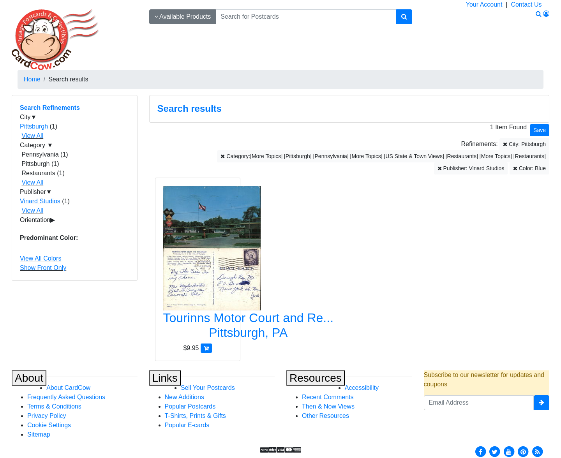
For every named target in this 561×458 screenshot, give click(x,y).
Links (165, 378)
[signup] (541, 402)
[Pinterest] (523, 451)
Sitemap (38, 434)
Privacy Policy (46, 415)
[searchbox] (305, 16)
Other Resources (325, 415)
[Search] (404, 16)
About (29, 378)
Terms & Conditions (54, 406)
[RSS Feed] (537, 451)
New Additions (184, 397)
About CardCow (68, 387)
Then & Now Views (328, 406)
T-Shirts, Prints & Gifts (195, 415)
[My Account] (546, 14)
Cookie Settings (49, 425)
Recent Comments (328, 397)
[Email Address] (479, 402)
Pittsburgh (34, 126)
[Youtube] (509, 451)
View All (32, 135)
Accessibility (362, 387)
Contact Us (526, 4)
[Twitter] (495, 451)
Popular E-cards (187, 425)
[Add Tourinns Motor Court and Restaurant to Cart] (206, 348)
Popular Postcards (190, 406)
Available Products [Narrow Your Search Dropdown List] (182, 16)
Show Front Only (43, 267)
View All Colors (40, 258)
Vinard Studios (40, 201)
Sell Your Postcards (208, 387)
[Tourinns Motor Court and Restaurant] (197, 265)
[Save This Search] (539, 130)
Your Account (484, 4)
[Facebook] (480, 451)
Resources (315, 378)
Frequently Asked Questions (66, 397)
